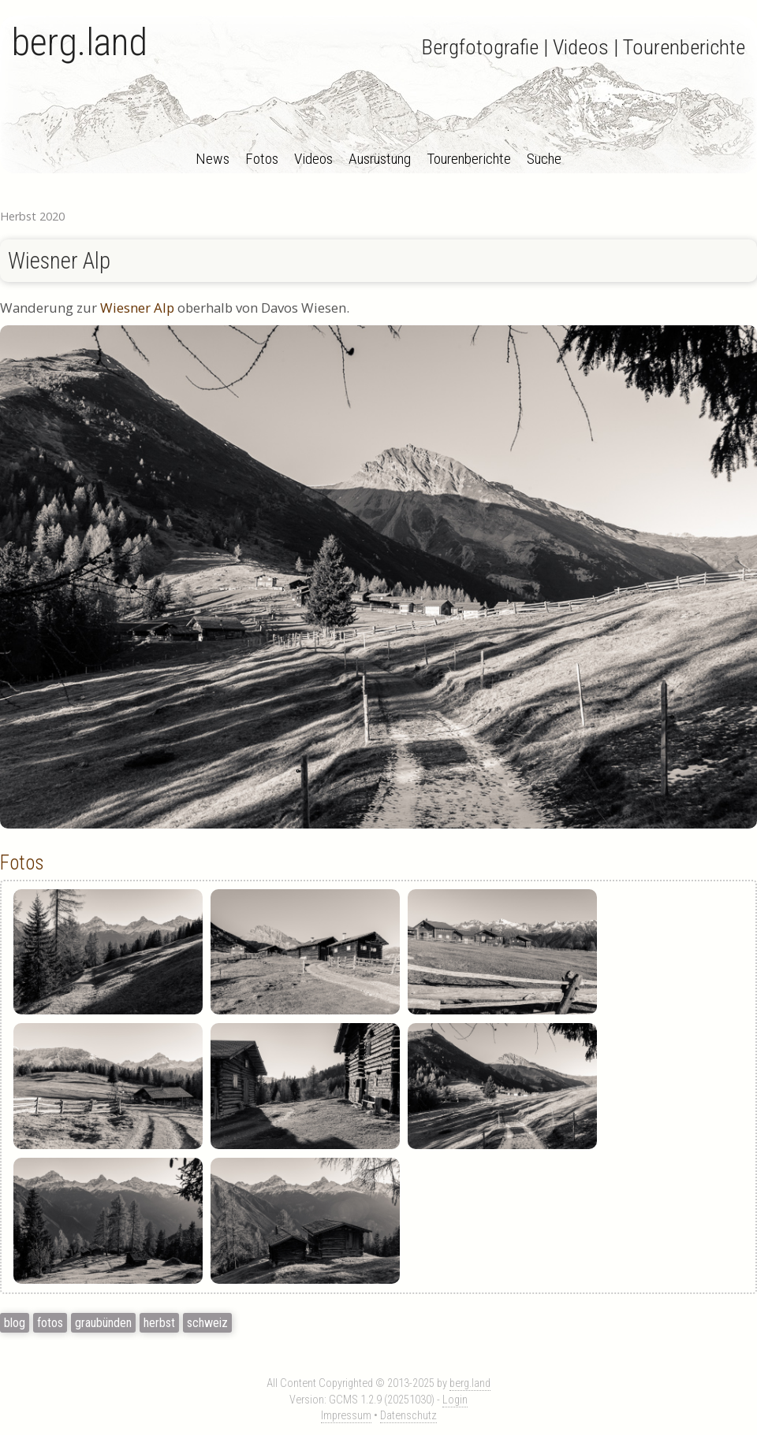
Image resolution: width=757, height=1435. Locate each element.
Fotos (261, 159)
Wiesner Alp (59, 260)
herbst (159, 1322)
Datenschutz (408, 1415)
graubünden (103, 1322)
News (212, 159)
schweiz (207, 1322)
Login (455, 1400)
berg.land (79, 42)
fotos (50, 1322)
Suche (544, 159)
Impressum (346, 1415)
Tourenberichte (469, 159)
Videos (313, 159)
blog (14, 1322)
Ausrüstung (380, 159)
